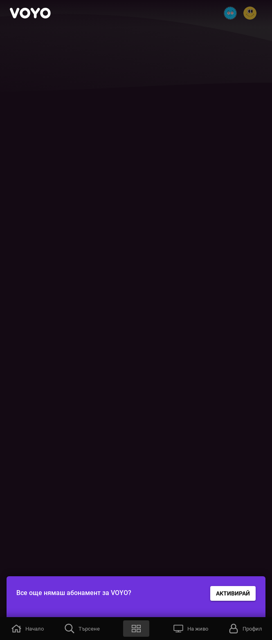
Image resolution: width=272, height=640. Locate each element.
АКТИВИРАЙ (233, 593)
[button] (27, 628)
